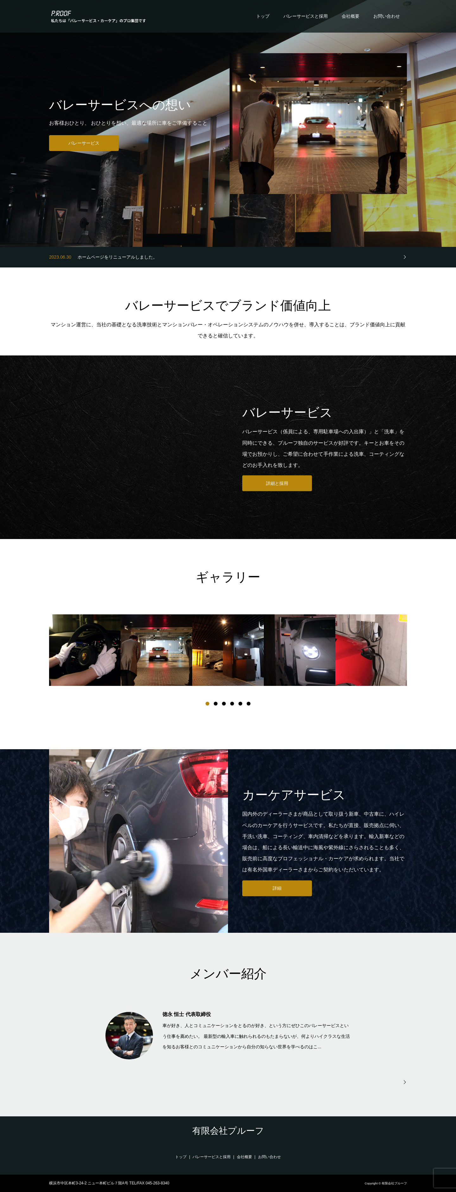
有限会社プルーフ (228, 1130)
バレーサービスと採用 (305, 16)
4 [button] (232, 704)
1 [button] (207, 704)
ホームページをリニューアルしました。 (117, 257)
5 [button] (240, 704)
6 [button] (248, 704)
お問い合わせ (386, 16)
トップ (262, 16)
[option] (85, 650)
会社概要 (350, 16)
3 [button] (224, 704)
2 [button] (216, 704)
